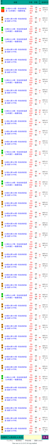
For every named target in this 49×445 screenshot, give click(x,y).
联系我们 (19, 440)
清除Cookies (38, 440)
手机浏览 (28, 440)
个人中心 (10, 440)
